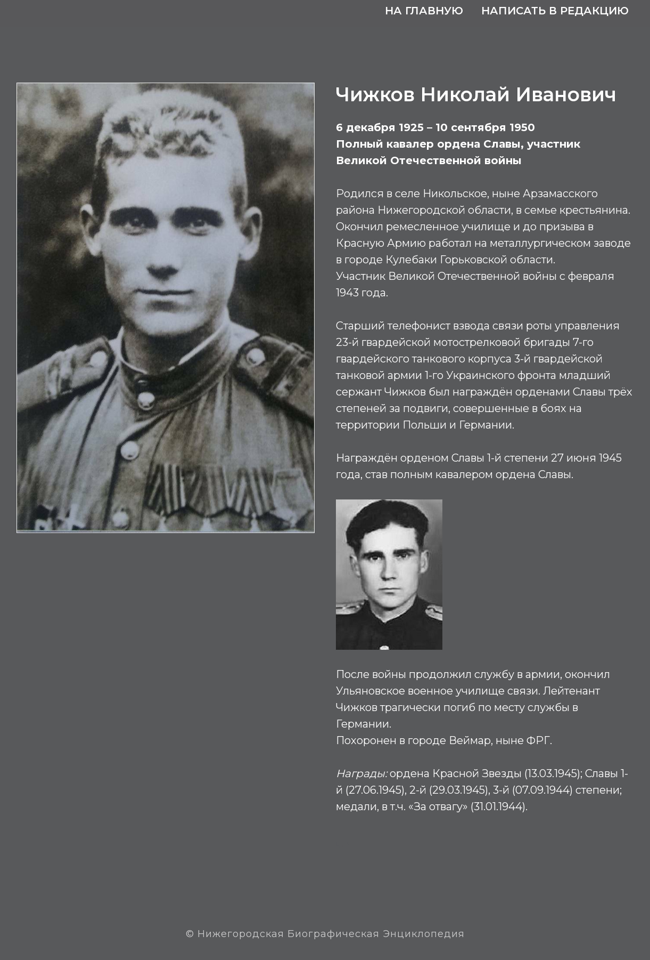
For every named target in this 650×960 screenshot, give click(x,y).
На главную (424, 10)
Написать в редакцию (555, 10)
